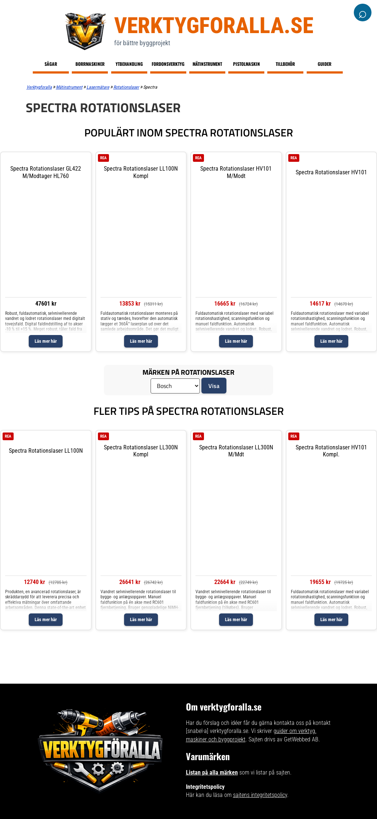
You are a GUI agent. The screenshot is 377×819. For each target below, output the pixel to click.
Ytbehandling (129, 64)
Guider (324, 64)
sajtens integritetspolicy (260, 794)
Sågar (51, 64)
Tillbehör (285, 64)
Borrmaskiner (90, 64)
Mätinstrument (207, 64)
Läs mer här (46, 341)
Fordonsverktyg (168, 64)
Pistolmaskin (246, 64)
